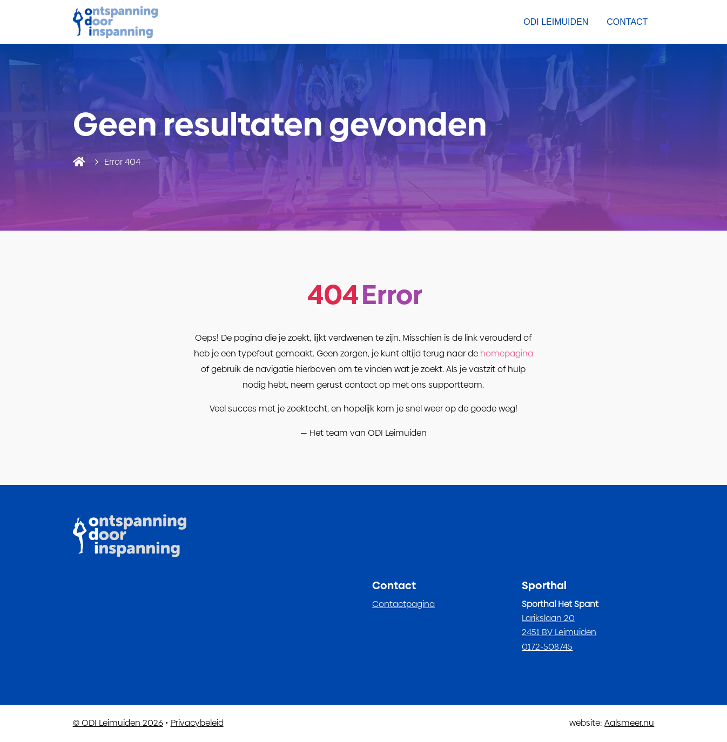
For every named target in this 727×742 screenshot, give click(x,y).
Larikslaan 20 (548, 618)
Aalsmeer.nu (629, 723)
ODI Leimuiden (555, 21)
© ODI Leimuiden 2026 (118, 723)
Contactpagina (403, 604)
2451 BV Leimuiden (559, 632)
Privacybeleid (197, 723)
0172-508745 (547, 646)
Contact (627, 21)
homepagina (506, 353)
